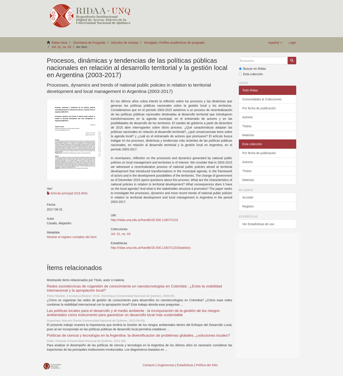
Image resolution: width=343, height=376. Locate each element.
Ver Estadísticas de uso (258, 224)
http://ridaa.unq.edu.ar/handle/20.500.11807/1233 (144, 220)
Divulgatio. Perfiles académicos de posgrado (174, 42)
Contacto (149, 365)
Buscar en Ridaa (252, 68)
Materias (248, 135)
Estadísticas (185, 365)
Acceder (248, 197)
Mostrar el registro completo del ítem (71, 237)
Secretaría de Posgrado (89, 42)
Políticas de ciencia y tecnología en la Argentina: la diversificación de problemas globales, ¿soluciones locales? (138, 335)
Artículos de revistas (124, 42)
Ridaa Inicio (60, 42)
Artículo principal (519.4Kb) (67, 193)
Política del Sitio (207, 365)
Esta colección (251, 74)
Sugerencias (165, 365)
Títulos (247, 126)
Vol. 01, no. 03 (61, 47)
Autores (247, 117)
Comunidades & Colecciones (262, 99)
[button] (275, 42)
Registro (248, 206)
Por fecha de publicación (259, 108)
